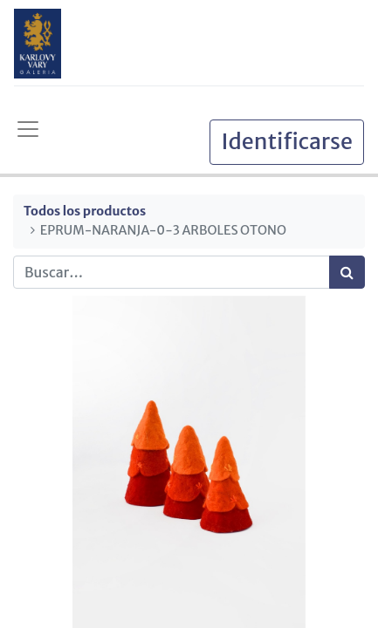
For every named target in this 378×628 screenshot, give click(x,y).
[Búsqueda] (347, 272)
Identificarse (287, 141)
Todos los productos (85, 211)
